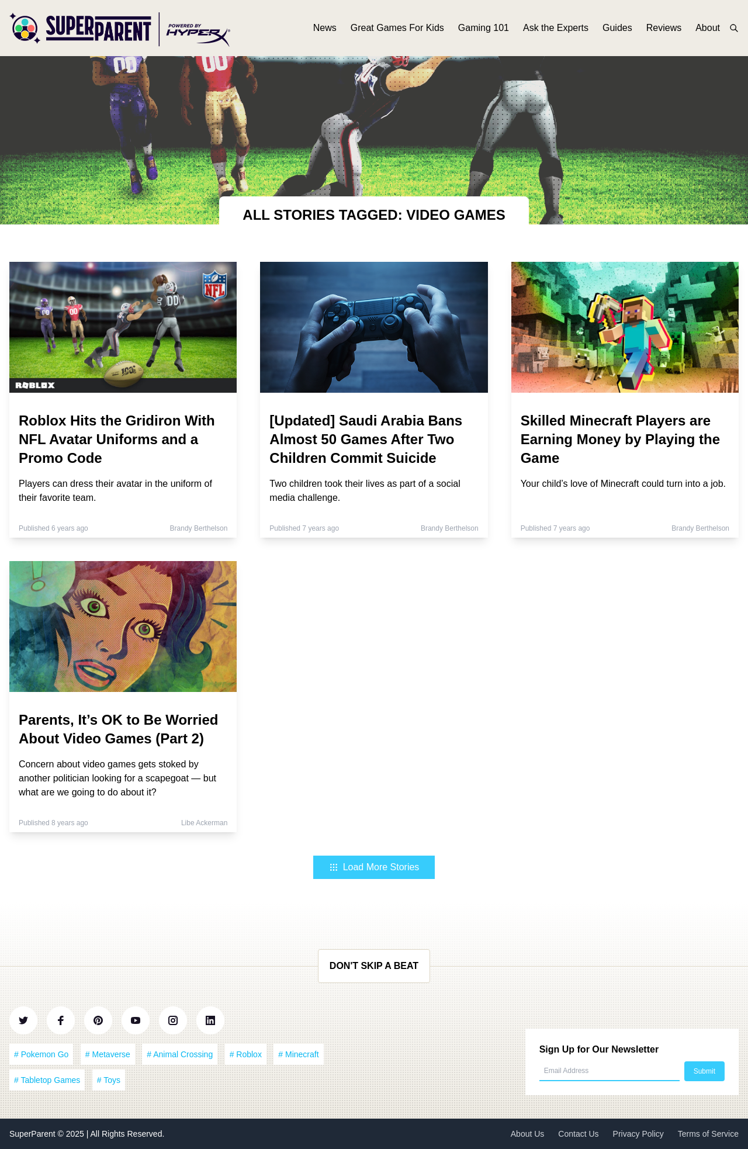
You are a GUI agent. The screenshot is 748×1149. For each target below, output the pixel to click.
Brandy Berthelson (199, 528)
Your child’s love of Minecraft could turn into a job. (623, 484)
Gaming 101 (483, 28)
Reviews (663, 28)
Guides (617, 28)
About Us (528, 1133)
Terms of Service (708, 1133)
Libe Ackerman (204, 823)
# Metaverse (107, 1054)
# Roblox (246, 1054)
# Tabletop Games (47, 1080)
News (325, 28)
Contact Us (578, 1133)
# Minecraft (298, 1054)
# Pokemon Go (41, 1054)
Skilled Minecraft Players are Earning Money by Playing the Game (620, 439)
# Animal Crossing (180, 1054)
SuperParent (33, 1133)
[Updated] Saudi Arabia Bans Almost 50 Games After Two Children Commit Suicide (365, 439)
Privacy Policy (638, 1133)
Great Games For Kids (397, 28)
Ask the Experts (555, 28)
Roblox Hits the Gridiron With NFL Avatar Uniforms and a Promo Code (117, 439)
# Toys (108, 1080)
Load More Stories (374, 867)
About (707, 28)
